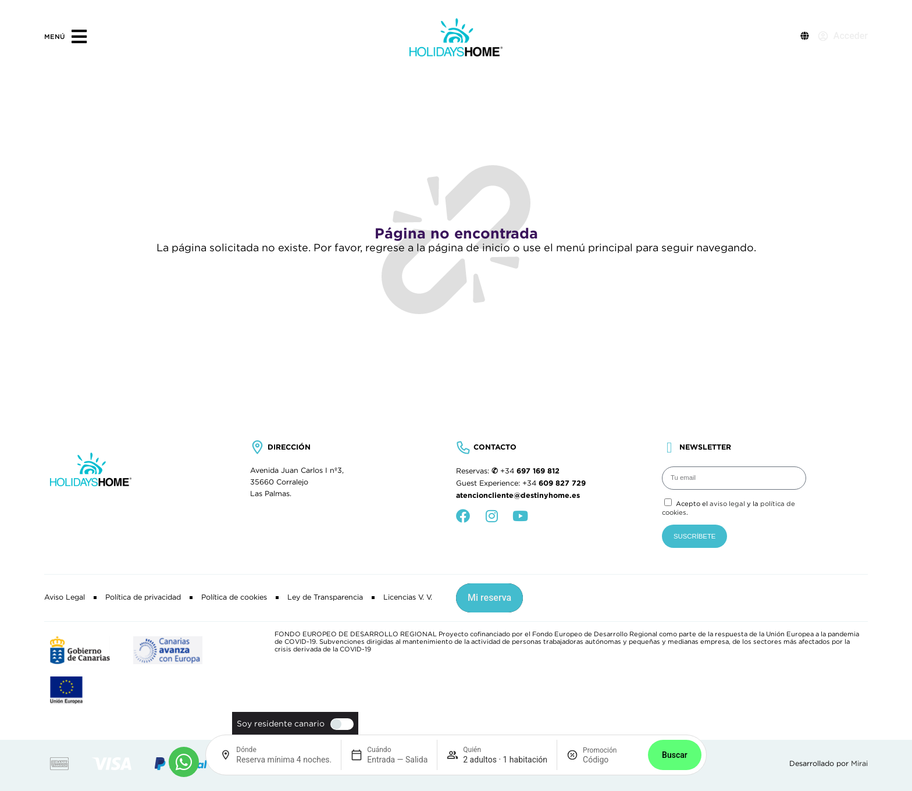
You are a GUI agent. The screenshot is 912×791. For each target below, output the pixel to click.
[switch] (339, 724)
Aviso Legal (64, 597)
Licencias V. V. (407, 597)
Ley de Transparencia (325, 597)
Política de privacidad (143, 597)
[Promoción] (611, 759)
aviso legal (727, 503)
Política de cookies (234, 597)
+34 (530, 471)
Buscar (674, 755)
